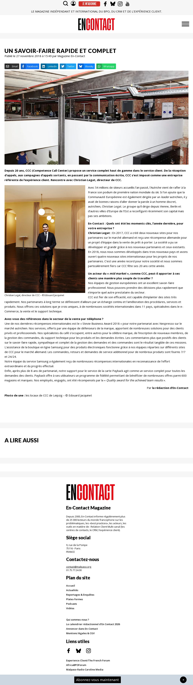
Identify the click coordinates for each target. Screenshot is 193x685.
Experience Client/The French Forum (88, 660)
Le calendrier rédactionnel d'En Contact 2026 (93, 624)
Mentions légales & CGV (80, 633)
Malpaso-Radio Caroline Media (84, 669)
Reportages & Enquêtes (80, 594)
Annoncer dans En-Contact (82, 628)
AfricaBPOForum (76, 665)
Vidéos (70, 608)
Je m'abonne (89, 4)
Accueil (70, 585)
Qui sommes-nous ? (77, 619)
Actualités (72, 590)
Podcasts (71, 603)
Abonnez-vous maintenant (97, 679)
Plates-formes (74, 599)
